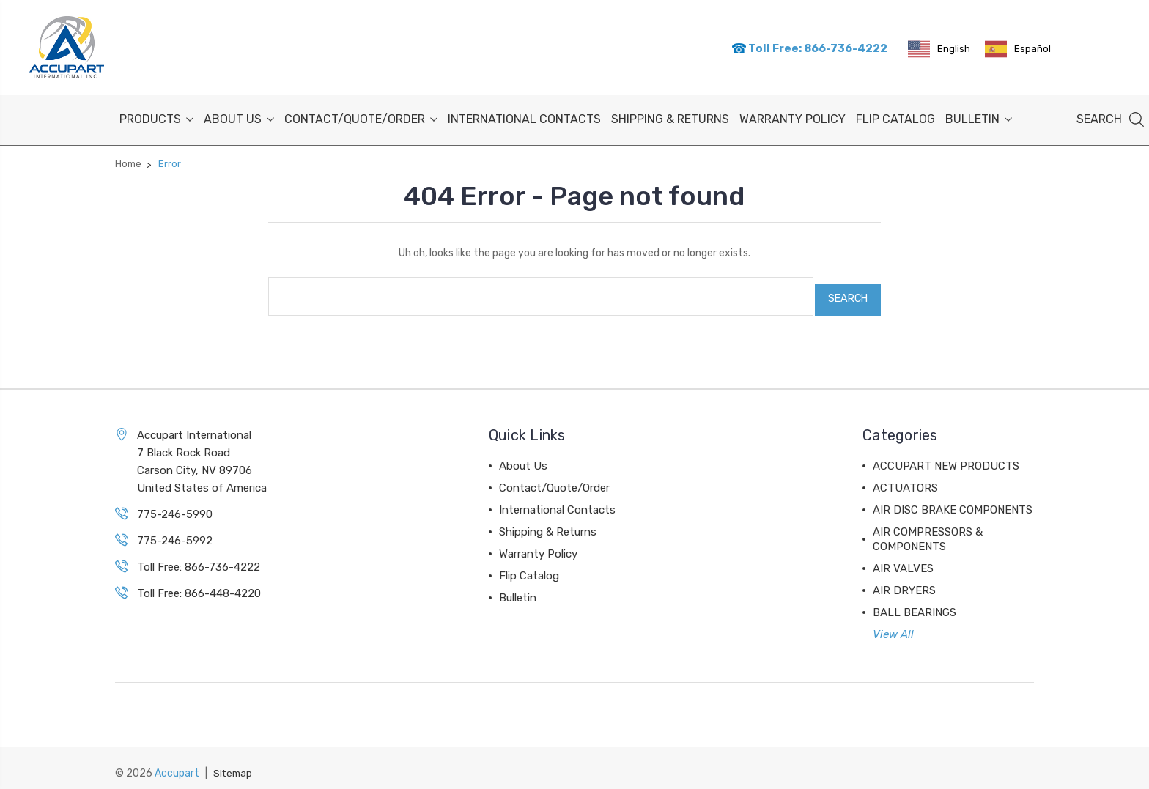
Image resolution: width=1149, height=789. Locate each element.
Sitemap (233, 763)
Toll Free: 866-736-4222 (809, 47)
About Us (239, 117)
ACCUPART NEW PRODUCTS (946, 457)
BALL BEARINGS (914, 603)
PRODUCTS (156, 117)
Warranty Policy (792, 117)
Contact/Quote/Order (360, 117)
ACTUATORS (905, 479)
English (939, 48)
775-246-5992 (175, 531)
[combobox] (939, 48)
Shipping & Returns (670, 117)
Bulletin (978, 117)
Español (1018, 48)
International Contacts (524, 117)
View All (893, 625)
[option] (1018, 48)
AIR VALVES (903, 559)
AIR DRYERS (904, 581)
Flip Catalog (895, 117)
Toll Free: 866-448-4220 (199, 584)
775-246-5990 (175, 505)
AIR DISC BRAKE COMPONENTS (952, 501)
